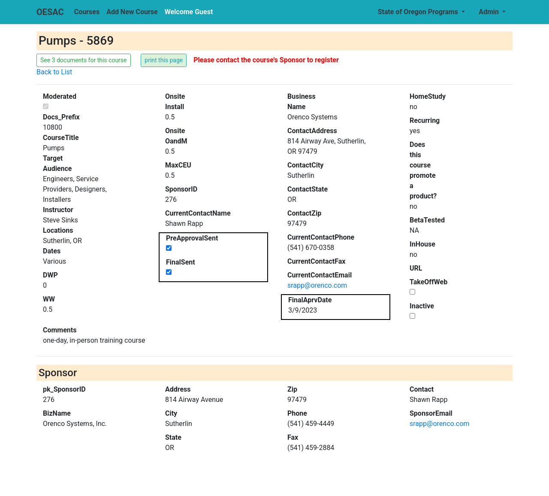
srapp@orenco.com (317, 285)
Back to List (54, 72)
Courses (87, 12)
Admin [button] (490, 12)
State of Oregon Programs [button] (419, 12)
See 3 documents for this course (83, 60)
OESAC (50, 12)
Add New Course (132, 12)
